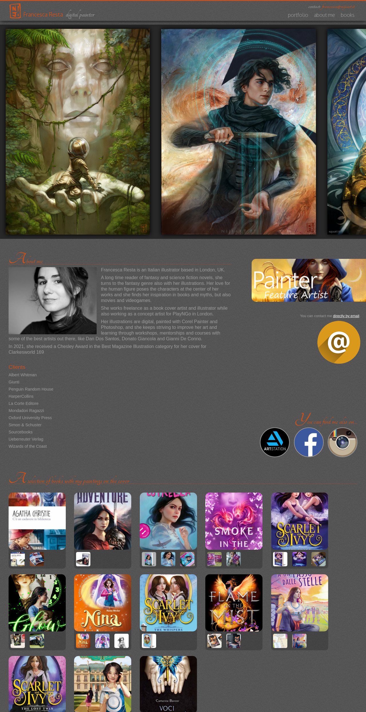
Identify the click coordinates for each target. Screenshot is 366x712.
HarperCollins (21, 396)
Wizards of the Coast (28, 446)
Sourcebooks (21, 432)
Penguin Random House (31, 389)
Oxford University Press (30, 417)
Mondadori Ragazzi (26, 410)
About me (324, 15)
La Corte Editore (24, 403)
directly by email (346, 316)
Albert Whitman (23, 375)
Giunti (14, 382)
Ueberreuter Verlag (26, 439)
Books (348, 15)
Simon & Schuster (25, 425)
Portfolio (298, 15)
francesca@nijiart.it (338, 6)
